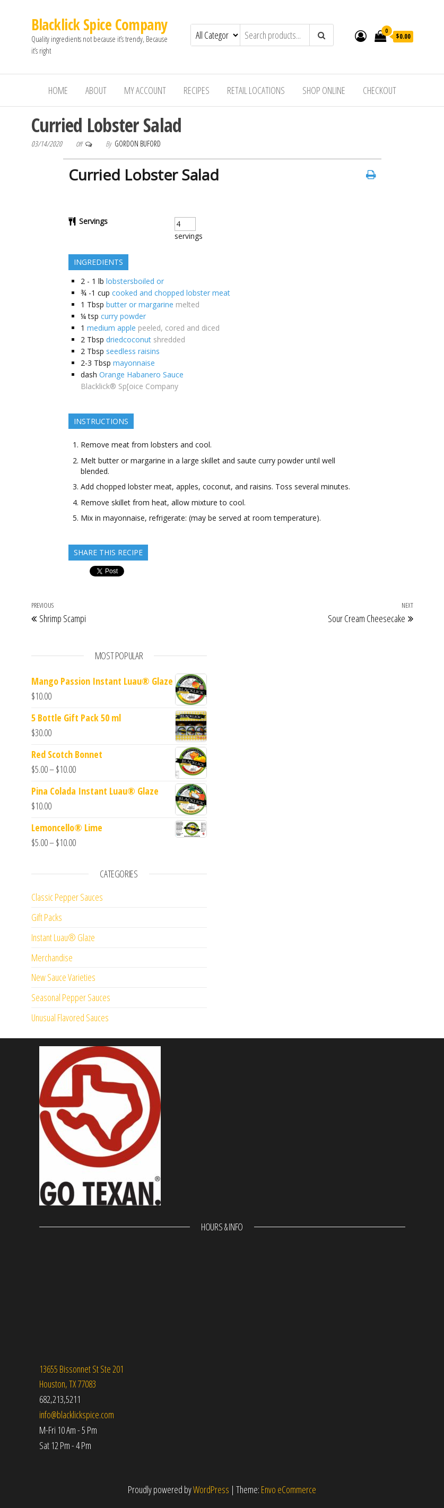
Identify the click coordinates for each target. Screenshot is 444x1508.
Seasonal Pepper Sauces (70, 997)
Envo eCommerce (288, 1489)
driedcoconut (128, 339)
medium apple (111, 328)
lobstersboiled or (135, 281)
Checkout (379, 90)
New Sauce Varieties (63, 977)
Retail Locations (256, 90)
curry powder (123, 316)
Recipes (197, 90)
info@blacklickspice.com (76, 1414)
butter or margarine (139, 304)
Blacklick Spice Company (99, 24)
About (96, 90)
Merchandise (52, 957)
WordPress (211, 1489)
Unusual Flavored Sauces (70, 1017)
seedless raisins (133, 351)
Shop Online (323, 90)
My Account (145, 90)
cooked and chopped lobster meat (171, 293)
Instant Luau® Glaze (63, 937)
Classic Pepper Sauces (67, 897)
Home (58, 90)
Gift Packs (46, 917)
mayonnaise (134, 363)
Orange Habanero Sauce (141, 374)
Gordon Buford (138, 144)
